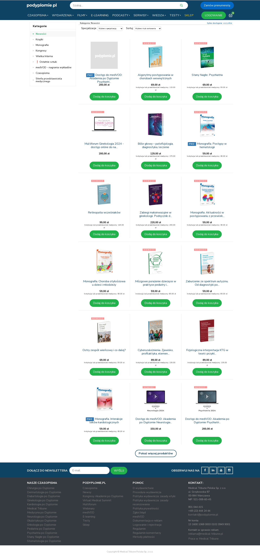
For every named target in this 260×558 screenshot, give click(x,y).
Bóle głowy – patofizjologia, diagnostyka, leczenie (155, 145)
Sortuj (129, 28)
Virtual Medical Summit (97, 500)
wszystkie (227, 23)
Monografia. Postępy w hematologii (212, 145)
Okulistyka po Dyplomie (42, 520)
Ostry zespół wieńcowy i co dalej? (104, 350)
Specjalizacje (88, 28)
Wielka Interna (44, 56)
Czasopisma (42, 73)
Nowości (41, 34)
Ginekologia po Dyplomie (42, 500)
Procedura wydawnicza (147, 492)
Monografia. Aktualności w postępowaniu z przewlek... (207, 214)
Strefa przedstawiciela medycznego (49, 80)
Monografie (42, 45)
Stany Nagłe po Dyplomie (43, 537)
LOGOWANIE (213, 15)
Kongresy (41, 50)
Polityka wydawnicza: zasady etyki (154, 496)
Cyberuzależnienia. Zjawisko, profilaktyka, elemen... (155, 352)
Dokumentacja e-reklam (147, 520)
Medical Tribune (37, 508)
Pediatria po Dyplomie (41, 529)
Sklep (86, 525)
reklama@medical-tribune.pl (205, 534)
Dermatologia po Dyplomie (44, 492)
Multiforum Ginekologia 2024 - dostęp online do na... (104, 145)
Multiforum (89, 504)
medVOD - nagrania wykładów (54, 67)
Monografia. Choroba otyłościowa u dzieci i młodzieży (104, 283)
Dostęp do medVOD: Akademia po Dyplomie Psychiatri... (105, 78)
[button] (38, 15)
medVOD (88, 512)
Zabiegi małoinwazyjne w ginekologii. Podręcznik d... (155, 214)
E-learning (89, 516)
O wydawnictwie (143, 488)
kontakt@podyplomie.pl (203, 514)
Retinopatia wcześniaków (104, 213)
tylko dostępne (214, 23)
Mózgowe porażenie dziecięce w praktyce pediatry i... (155, 283)
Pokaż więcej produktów (156, 453)
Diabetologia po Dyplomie (43, 496)
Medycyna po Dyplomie (42, 512)
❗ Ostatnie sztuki (46, 62)
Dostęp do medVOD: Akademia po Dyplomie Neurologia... (155, 420)
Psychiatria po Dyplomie (42, 533)
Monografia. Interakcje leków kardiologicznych (106, 420)
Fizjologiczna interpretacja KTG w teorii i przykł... (207, 352)
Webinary (89, 508)
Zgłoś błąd (139, 512)
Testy (86, 520)
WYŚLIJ (119, 471)
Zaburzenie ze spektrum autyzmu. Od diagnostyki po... (207, 283)
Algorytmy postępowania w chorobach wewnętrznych (155, 76)
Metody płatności (144, 537)
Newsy (87, 492)
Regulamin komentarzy (147, 533)
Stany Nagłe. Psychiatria (207, 75)
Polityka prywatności (146, 508)
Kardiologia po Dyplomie (42, 504)
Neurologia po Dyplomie (42, 516)
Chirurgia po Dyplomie (41, 488)
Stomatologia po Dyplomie (44, 541)
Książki (39, 39)
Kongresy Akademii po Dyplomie (103, 496)
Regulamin (139, 529)
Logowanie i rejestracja (147, 525)
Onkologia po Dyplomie (41, 525)
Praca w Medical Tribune (203, 538)
